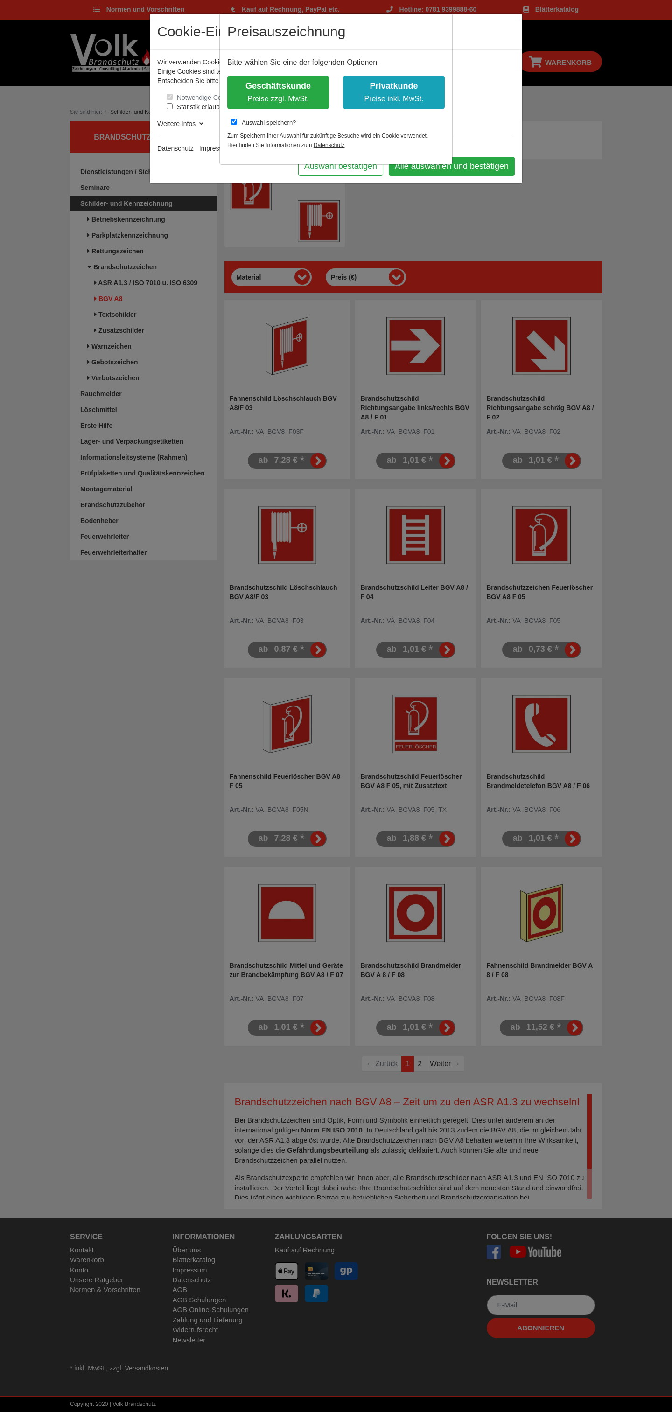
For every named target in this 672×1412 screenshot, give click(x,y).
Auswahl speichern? (263, 122)
